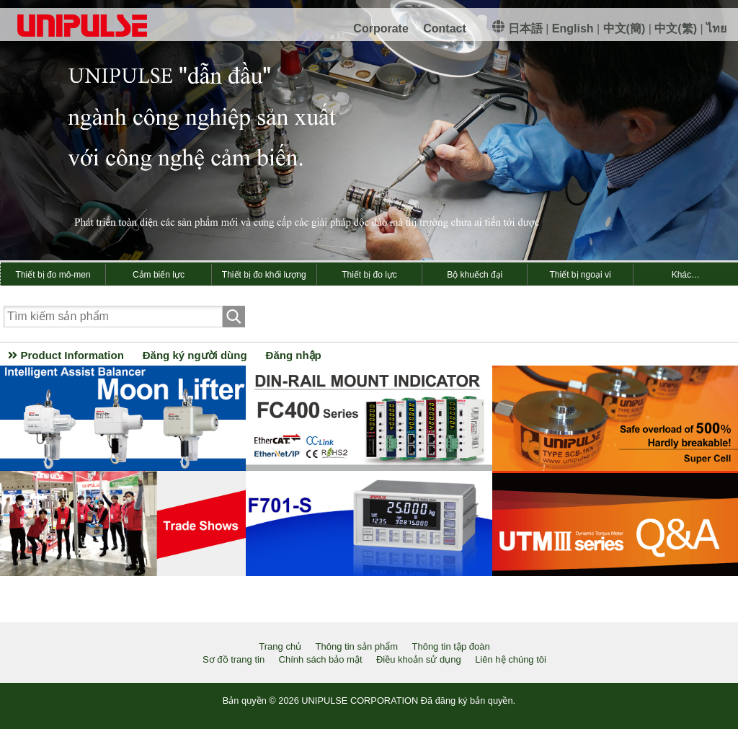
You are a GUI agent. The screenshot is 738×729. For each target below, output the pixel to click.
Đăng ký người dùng (195, 355)
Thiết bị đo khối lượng (264, 275)
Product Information (66, 355)
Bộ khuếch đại (474, 275)
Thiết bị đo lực (369, 275)
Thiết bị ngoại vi (580, 275)
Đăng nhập (293, 355)
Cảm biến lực (158, 275)
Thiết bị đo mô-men (53, 275)
